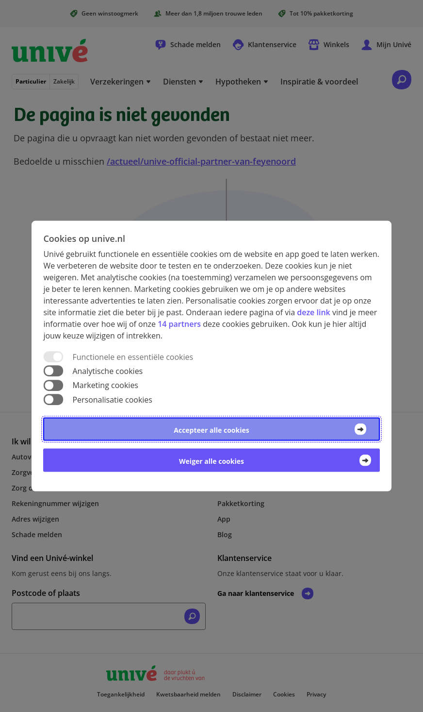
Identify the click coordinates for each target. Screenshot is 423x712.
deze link (313, 312)
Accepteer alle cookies (211, 429)
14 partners (179, 324)
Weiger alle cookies (211, 460)
